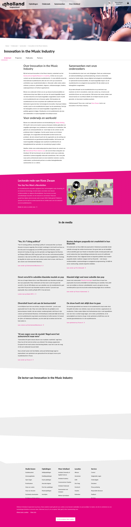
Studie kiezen (30, 466)
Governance (61, 496)
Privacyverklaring (95, 484)
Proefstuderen (29, 480)
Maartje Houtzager (86, 277)
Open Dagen (28, 477)
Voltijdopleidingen (46, 469)
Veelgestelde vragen (96, 473)
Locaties (78, 466)
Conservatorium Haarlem (64, 479)
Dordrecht (77, 484)
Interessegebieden (30, 473)
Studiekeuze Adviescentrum (32, 495)
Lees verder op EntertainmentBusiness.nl (30, 262)
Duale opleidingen (46, 477)
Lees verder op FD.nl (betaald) (75, 265)
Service (94, 466)
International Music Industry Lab (27, 147)
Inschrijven (44, 491)
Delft (76, 477)
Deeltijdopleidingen (47, 473)
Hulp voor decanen (30, 487)
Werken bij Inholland (63, 492)
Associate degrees (46, 480)
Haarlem (77, 487)
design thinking (54, 119)
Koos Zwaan (93, 98)
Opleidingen (46, 466)
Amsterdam (78, 473)
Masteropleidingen (46, 487)
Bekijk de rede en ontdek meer (27, 204)
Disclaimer (93, 480)
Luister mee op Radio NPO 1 (26, 291)
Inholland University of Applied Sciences (64, 471)
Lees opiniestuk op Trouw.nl (75, 319)
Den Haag (77, 480)
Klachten (93, 495)
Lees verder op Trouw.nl (25, 357)
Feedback (93, 491)
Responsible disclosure (97, 487)
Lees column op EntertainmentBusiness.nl (30, 322)
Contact (93, 469)
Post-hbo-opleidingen (47, 484)
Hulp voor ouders (29, 484)
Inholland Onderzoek (63, 483)
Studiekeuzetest (29, 469)
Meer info (33, 512)
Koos (22, 195)
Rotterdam (77, 491)
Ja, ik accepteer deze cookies (65, 519)
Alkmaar (77, 469)
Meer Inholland (64, 466)
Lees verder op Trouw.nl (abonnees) (77, 288)
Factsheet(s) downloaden (31, 491)
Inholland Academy (63, 475)
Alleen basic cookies (22, 512)
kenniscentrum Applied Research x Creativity (31, 73)
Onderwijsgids (94, 477)
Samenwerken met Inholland (63, 488)
